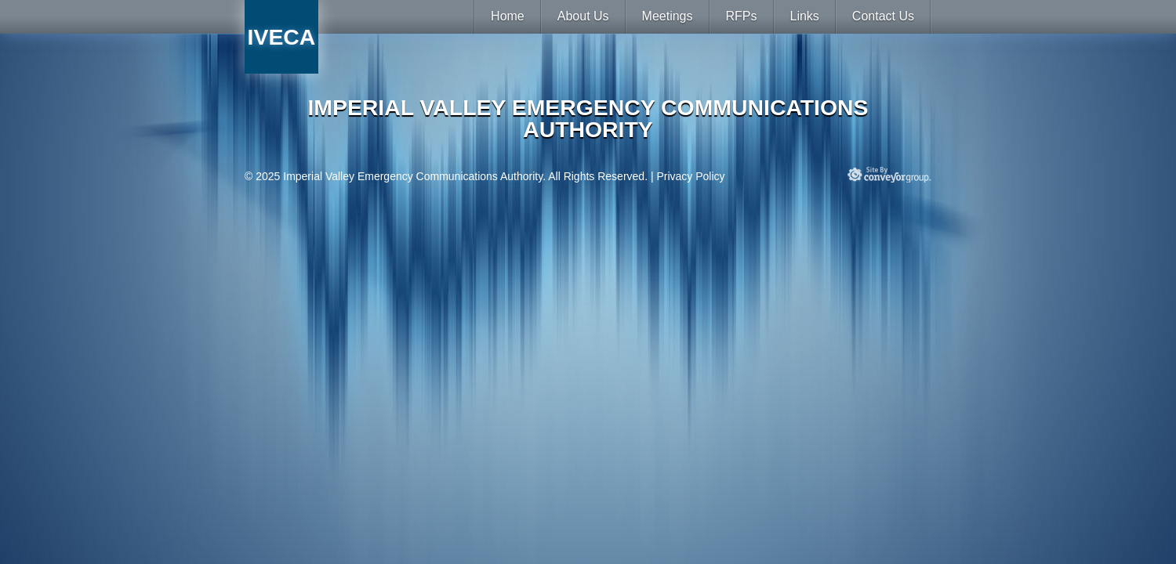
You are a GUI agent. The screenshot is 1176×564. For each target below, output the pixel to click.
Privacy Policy (690, 176)
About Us (583, 16)
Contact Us (883, 16)
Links (804, 16)
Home (507, 16)
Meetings (667, 16)
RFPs (741, 16)
